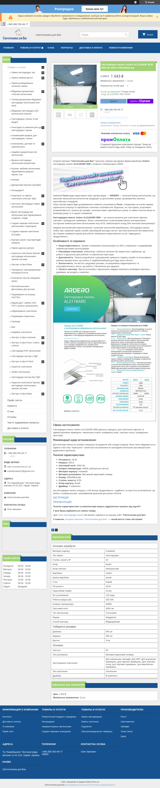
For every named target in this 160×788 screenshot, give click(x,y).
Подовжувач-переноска (22, 316)
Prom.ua (95, 782)
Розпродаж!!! (17, 190)
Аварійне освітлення (21, 332)
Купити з (140, 101)
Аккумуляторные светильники (56, 726)
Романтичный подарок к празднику (59, 716)
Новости (12, 405)
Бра (13, 327)
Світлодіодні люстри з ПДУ (24, 356)
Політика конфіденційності (103, 785)
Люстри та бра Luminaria (23, 337)
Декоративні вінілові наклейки (26, 185)
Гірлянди (15, 321)
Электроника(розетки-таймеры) (96, 731)
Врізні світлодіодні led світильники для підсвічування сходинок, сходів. (26, 215)
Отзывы (11, 417)
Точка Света (127, 731)
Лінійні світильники (20, 372)
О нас (51, 47)
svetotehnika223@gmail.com (20, 471)
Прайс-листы (14, 400)
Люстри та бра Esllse (21, 264)
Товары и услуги (30, 47)
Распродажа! (48, 721)
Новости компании (121, 47)
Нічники (15, 179)
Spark (123, 736)
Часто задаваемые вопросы (23, 422)
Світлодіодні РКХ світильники (25, 351)
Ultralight (125, 726)
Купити (113, 101)
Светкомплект (128, 721)
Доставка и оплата (91, 47)
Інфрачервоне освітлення (24, 311)
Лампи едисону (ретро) (22, 248)
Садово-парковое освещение (56, 731)
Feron (123, 716)
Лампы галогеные (90, 721)
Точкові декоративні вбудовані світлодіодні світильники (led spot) (26, 102)
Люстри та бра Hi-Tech (22, 361)
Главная (8, 47)
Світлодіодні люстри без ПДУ (25, 377)
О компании (8, 726)
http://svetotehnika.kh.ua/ (19, 466)
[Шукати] (126, 35)
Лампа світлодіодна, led (23, 72)
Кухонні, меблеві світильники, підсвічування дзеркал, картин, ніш (25, 171)
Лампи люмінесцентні (22, 77)
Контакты (67, 47)
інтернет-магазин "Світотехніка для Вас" (86, 519)
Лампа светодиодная (91, 716)
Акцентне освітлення (21, 366)
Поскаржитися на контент (78, 785)
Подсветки (86, 726)
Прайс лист (8, 731)
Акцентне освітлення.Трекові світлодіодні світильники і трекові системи (25, 256)
